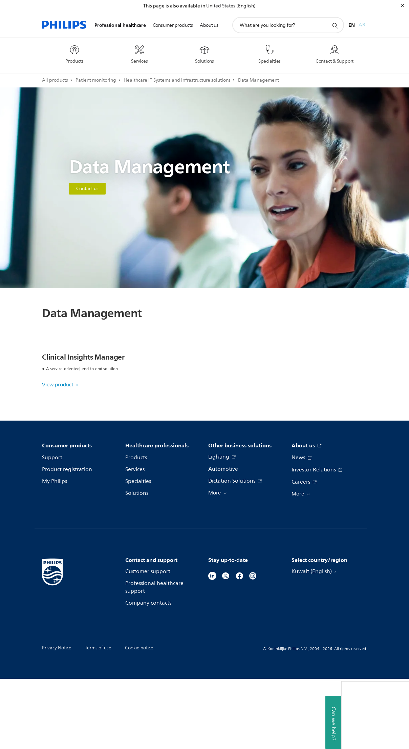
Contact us (87, 189)
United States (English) (231, 6)
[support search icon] (335, 25)
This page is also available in (174, 6)
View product (58, 455)
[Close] (403, 5)
